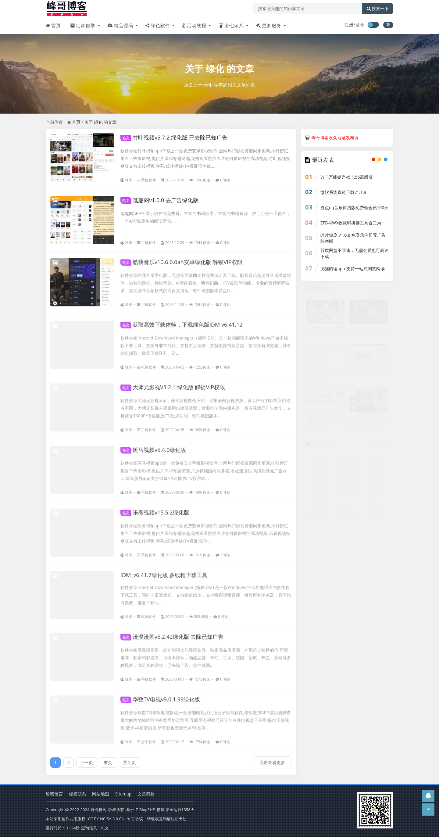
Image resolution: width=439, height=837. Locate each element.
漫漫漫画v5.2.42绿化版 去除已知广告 (171, 633)
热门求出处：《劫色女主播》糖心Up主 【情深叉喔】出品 (368, 422)
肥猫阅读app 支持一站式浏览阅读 (352, 268)
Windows (349, 496)
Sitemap (123, 794)
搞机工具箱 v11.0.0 (367, 374)
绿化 (215, 68)
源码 (348, 519)
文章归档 (146, 794)
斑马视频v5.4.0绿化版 (153, 446)
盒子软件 (146, 738)
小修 (320, 496)
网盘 (348, 484)
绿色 (320, 484)
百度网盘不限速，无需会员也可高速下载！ (354, 253)
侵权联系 (77, 794)
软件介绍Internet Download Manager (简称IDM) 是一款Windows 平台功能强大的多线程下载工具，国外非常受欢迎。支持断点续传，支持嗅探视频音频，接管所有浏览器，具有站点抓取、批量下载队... (205, 591)
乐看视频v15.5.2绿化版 (154, 509)
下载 (376, 473)
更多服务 (268, 25)
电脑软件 (146, 363)
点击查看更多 (272, 759)
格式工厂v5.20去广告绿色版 (324, 377)
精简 (376, 496)
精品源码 (120, 25)
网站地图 (100, 794)
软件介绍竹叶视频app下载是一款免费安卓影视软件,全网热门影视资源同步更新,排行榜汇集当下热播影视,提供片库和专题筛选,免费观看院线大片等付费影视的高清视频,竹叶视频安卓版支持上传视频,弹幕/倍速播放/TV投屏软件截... (205, 158)
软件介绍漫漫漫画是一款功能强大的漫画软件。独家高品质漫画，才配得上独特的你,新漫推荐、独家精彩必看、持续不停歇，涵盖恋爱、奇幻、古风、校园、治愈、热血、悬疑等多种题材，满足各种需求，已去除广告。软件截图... (205, 654)
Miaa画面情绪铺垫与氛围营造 (323, 422)
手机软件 (146, 180)
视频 (348, 461)
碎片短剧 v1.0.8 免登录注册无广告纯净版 (353, 238)
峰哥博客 (99, 809)
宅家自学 (82, 25)
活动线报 (194, 25)
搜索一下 (378, 8)
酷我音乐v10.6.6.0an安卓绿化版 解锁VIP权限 (181, 258)
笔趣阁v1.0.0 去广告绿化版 (159, 200)
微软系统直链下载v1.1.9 (343, 192)
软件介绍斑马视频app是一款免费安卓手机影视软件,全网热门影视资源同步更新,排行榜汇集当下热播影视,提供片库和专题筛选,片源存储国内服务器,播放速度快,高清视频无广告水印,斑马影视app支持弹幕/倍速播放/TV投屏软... (204, 467)
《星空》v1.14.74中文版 (368, 332)
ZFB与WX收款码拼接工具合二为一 (352, 223)
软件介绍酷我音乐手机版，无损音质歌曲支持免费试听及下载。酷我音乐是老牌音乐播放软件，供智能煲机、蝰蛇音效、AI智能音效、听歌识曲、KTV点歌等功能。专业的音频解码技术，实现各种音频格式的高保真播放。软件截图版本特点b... (205, 279)
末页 (108, 759)
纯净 (320, 508)
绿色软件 (157, 25)
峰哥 (126, 180)
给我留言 (54, 794)
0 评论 (223, 180)
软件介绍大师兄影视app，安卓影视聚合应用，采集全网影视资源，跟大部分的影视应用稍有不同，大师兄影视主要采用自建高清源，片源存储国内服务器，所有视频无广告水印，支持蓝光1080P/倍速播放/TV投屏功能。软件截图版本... (205, 404)
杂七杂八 (231, 25)
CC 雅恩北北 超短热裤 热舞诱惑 (325, 332)
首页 (53, 25)
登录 (360, 24)
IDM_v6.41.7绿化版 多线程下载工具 (164, 571)
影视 (348, 473)
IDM (376, 461)
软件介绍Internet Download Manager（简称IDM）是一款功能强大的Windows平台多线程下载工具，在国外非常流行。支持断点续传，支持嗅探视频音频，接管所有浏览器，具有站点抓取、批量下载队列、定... (205, 342)
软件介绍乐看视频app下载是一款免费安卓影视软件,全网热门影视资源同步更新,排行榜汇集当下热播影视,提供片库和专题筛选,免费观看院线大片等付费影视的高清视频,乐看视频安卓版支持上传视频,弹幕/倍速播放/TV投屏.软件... (205, 529)
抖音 (320, 461)
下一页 (86, 759)
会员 (376, 508)
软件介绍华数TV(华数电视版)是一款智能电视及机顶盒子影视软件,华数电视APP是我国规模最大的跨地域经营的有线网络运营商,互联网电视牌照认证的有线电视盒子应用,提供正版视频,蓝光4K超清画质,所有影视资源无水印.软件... (205, 716)
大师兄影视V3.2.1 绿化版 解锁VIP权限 (172, 384)
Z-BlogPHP (145, 809)
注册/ (349, 24)
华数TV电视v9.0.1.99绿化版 (160, 696)
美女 (376, 519)
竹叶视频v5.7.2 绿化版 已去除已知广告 (173, 137)
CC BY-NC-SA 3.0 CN (106, 818)
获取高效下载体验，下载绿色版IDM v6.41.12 (181, 321)
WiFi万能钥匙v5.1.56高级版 (346, 177)
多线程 (320, 519)
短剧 (320, 473)
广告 (348, 508)
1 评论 (223, 551)
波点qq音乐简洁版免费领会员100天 (354, 207)
